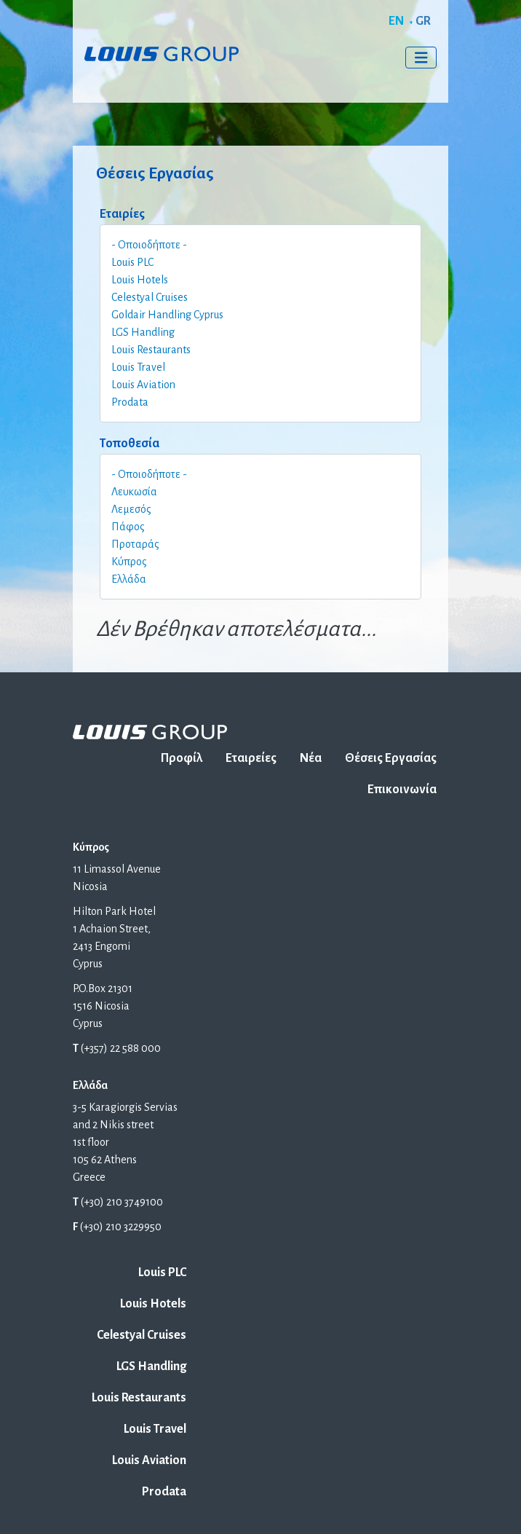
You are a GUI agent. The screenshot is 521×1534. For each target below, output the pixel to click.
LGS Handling (143, 332)
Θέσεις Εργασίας (391, 758)
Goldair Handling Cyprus (167, 314)
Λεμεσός (131, 509)
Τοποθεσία (129, 443)
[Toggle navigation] (421, 57)
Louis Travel (138, 367)
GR (423, 21)
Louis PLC (132, 262)
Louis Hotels (139, 280)
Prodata (129, 402)
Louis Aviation (143, 384)
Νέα (311, 758)
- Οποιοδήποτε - (149, 245)
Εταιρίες (122, 214)
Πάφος (128, 526)
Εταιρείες (251, 758)
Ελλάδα (128, 579)
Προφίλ (181, 758)
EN (396, 21)
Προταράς (135, 544)
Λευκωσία (134, 491)
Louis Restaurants (151, 349)
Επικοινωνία (402, 789)
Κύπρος (129, 561)
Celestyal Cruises (149, 297)
